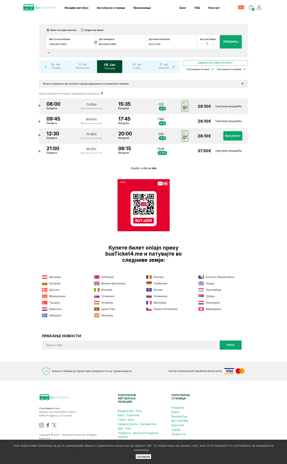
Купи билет (233, 135)
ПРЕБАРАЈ (230, 41)
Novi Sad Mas (180, 420)
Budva (175, 412)
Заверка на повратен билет (215, 62)
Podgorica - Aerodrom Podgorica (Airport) (138, 434)
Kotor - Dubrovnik (128, 415)
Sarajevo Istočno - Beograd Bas (137, 424)
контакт (214, 8)
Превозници (142, 8)
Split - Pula (124, 428)
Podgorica (178, 407)
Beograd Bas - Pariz (130, 410)
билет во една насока (63, 30)
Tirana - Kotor (126, 419)
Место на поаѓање (59, 39)
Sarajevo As (179, 433)
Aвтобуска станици (111, 8)
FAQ (197, 8)
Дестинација (106, 39)
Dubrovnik (178, 425)
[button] (241, 7)
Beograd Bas (179, 416)
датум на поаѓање (159, 39)
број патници (208, 39)
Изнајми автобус (77, 8)
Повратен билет (94, 30)
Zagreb (176, 429)
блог (182, 8)
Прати (230, 345)
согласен (143, 457)
